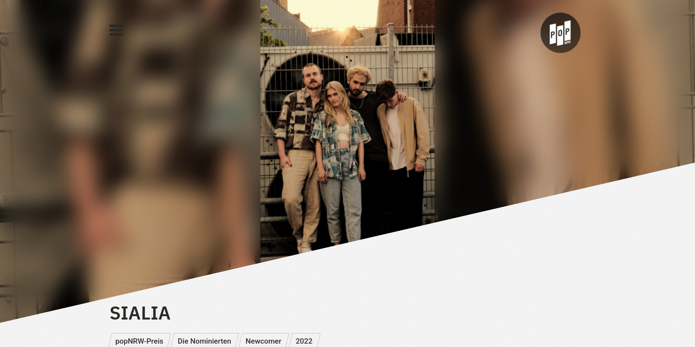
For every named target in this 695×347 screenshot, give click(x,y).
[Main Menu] (116, 30)
